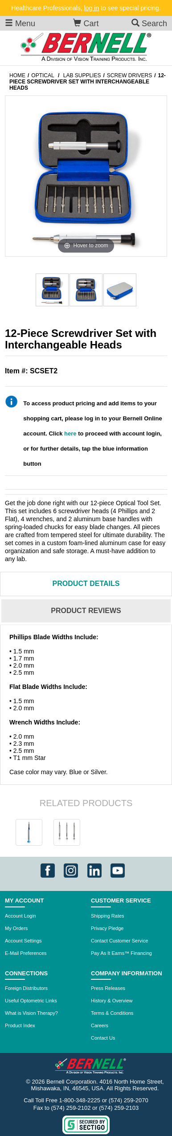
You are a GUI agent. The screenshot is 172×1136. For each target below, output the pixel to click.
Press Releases (108, 988)
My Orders (16, 928)
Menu (20, 23)
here (70, 433)
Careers (99, 1025)
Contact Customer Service (119, 940)
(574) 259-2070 (128, 1100)
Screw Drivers (129, 75)
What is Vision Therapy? (31, 1013)
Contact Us (103, 1038)
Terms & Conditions (112, 1013)
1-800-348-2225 (80, 1100)
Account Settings (23, 940)
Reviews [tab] (86, 610)
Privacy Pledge (107, 928)
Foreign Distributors (26, 988)
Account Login (20, 915)
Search (149, 23)
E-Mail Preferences (26, 953)
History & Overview (112, 1000)
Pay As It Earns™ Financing (121, 953)
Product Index (20, 1025)
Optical (42, 75)
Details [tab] (86, 583)
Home (17, 75)
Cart (85, 23)
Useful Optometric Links (31, 1000)
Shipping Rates (107, 915)
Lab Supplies (82, 75)
